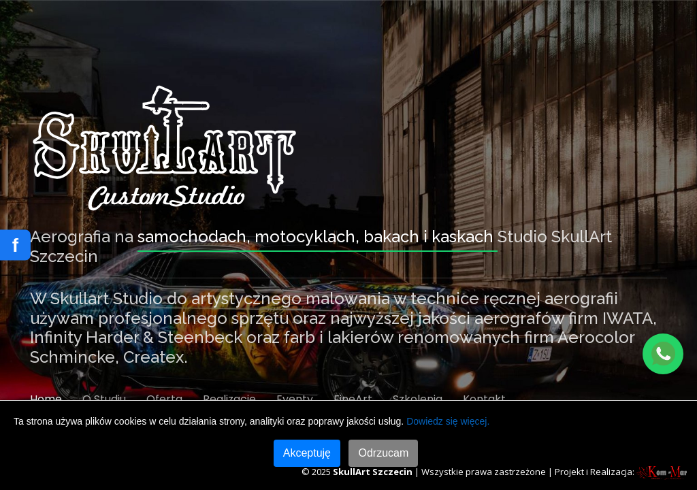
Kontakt (484, 399)
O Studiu (104, 399)
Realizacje (229, 399)
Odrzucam (383, 453)
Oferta (164, 399)
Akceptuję (307, 453)
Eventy (294, 399)
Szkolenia (417, 399)
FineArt (353, 399)
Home (46, 399)
